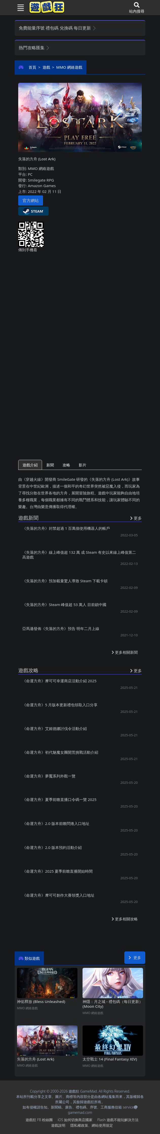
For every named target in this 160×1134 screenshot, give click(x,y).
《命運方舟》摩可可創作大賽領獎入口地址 (58, 895)
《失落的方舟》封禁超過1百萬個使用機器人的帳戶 (66, 528)
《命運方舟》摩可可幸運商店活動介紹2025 (59, 680)
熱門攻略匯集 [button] (34, 48)
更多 (135, 957)
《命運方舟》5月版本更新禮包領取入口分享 (59, 704)
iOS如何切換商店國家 (75, 1119)
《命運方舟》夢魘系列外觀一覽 (48, 775)
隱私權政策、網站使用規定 (91, 1125)
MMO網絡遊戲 (69, 67)
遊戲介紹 (30, 464)
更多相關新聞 (125, 652)
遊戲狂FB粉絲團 (39, 1119)
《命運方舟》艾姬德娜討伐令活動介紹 (54, 728)
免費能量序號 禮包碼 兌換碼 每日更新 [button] (57, 28)
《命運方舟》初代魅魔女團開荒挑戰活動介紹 (60, 752)
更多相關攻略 (125, 918)
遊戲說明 (58, 1125)
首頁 (32, 67)
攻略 (66, 464)
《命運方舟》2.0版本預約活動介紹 (52, 847)
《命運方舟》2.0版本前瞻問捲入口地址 (55, 823)
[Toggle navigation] (18, 7)
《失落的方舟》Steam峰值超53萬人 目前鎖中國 (64, 604)
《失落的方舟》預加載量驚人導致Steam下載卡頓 (65, 580)
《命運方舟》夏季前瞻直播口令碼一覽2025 (59, 799)
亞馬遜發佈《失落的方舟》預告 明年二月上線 (60, 628)
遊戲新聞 (28, 517)
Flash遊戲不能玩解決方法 (117, 1119)
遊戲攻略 (28, 670)
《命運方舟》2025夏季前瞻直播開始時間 (57, 871)
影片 (82, 464)
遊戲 (46, 67)
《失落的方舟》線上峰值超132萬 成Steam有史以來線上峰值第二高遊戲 (79, 555)
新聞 (50, 464)
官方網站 (31, 200)
